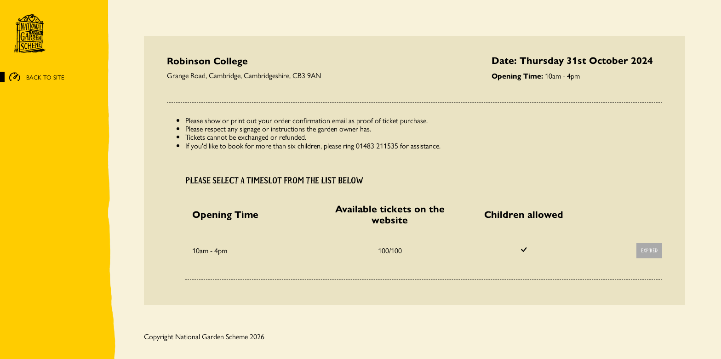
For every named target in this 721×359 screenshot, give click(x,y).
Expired (649, 250)
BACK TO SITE (36, 77)
